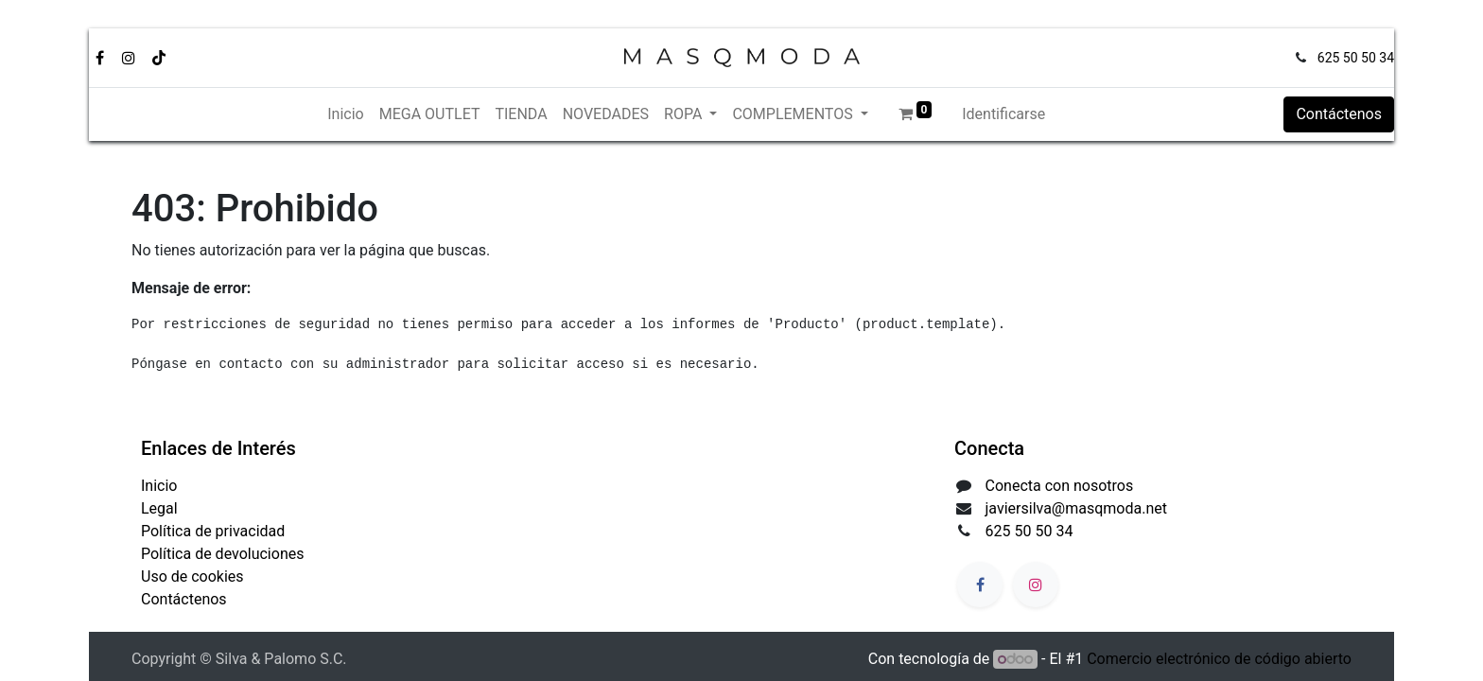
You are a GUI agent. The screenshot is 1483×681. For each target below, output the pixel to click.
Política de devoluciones (222, 554)
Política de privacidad (213, 531)
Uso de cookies (192, 576)
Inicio (159, 486)
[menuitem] (345, 114)
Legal (159, 508)
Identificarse (1003, 114)
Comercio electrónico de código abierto (1219, 659)
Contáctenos (1339, 114)
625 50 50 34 (1355, 57)
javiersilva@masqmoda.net (1076, 508)
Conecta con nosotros (1060, 486)
